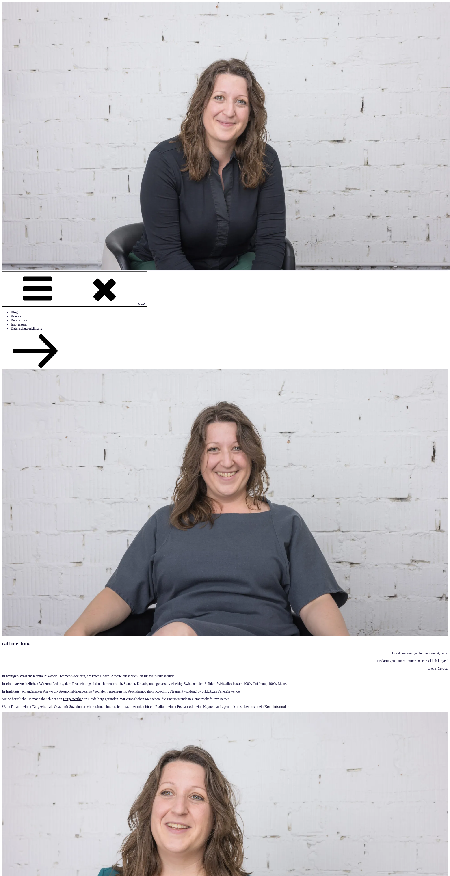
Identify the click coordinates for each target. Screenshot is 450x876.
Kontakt (16, 316)
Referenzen (19, 320)
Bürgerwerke (72, 699)
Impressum (19, 324)
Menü (74, 289)
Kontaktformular (276, 706)
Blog (14, 312)
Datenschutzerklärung (26, 328)
